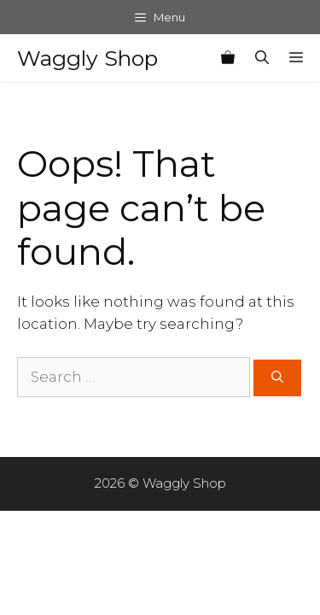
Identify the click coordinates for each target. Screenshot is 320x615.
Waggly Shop (87, 58)
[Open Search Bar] (262, 58)
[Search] (277, 378)
